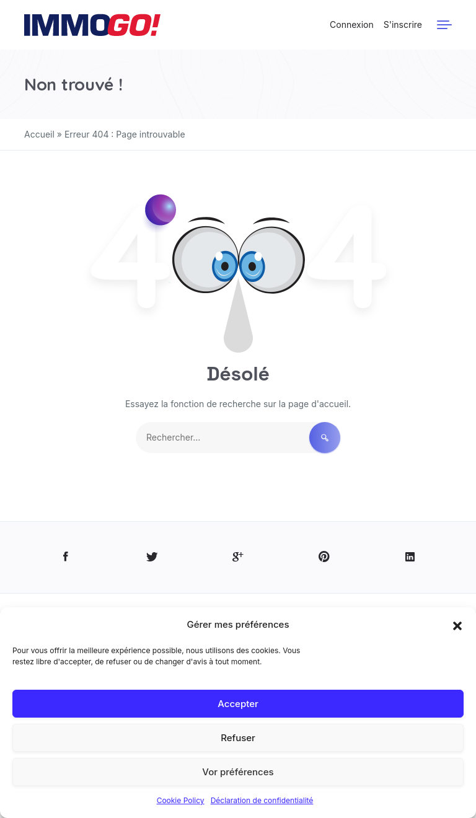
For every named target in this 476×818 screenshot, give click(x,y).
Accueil (39, 134)
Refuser (238, 738)
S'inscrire (403, 24)
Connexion (352, 24)
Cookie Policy (181, 800)
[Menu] (444, 24)
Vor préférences (237, 772)
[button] (457, 624)
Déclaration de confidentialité (262, 800)
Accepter (238, 704)
